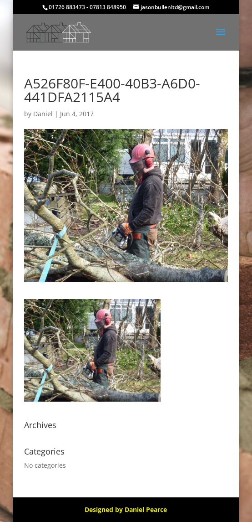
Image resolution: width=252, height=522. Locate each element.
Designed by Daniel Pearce (126, 509)
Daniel (43, 113)
